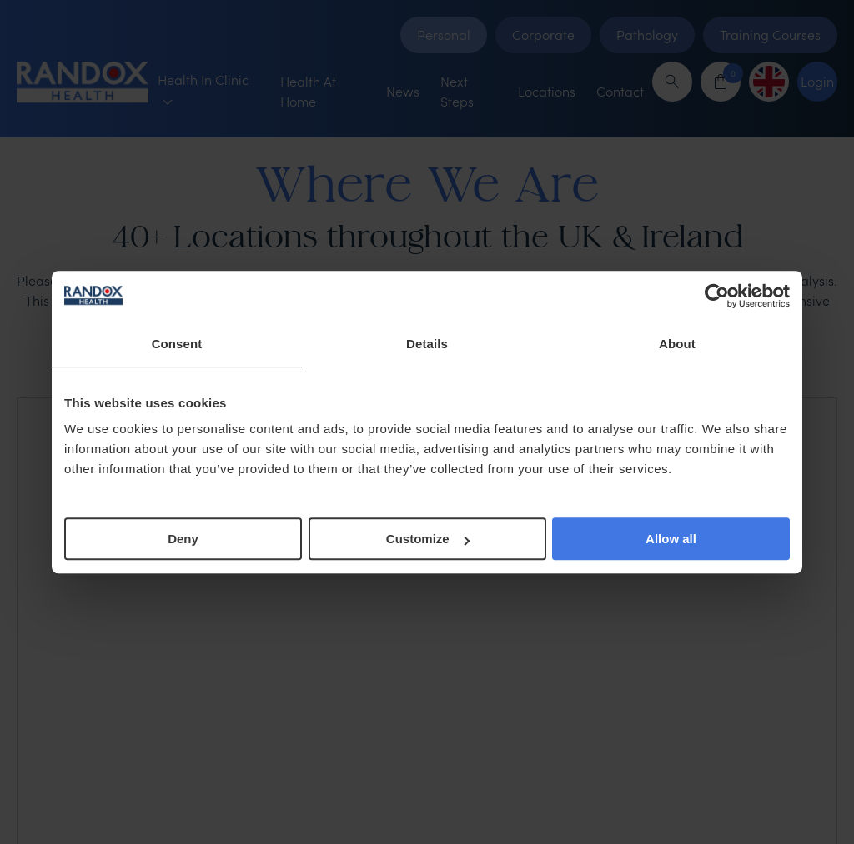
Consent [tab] (177, 344)
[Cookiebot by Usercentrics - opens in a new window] (717, 295)
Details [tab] (427, 344)
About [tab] (677, 344)
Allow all (671, 539)
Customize (428, 539)
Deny (183, 539)
